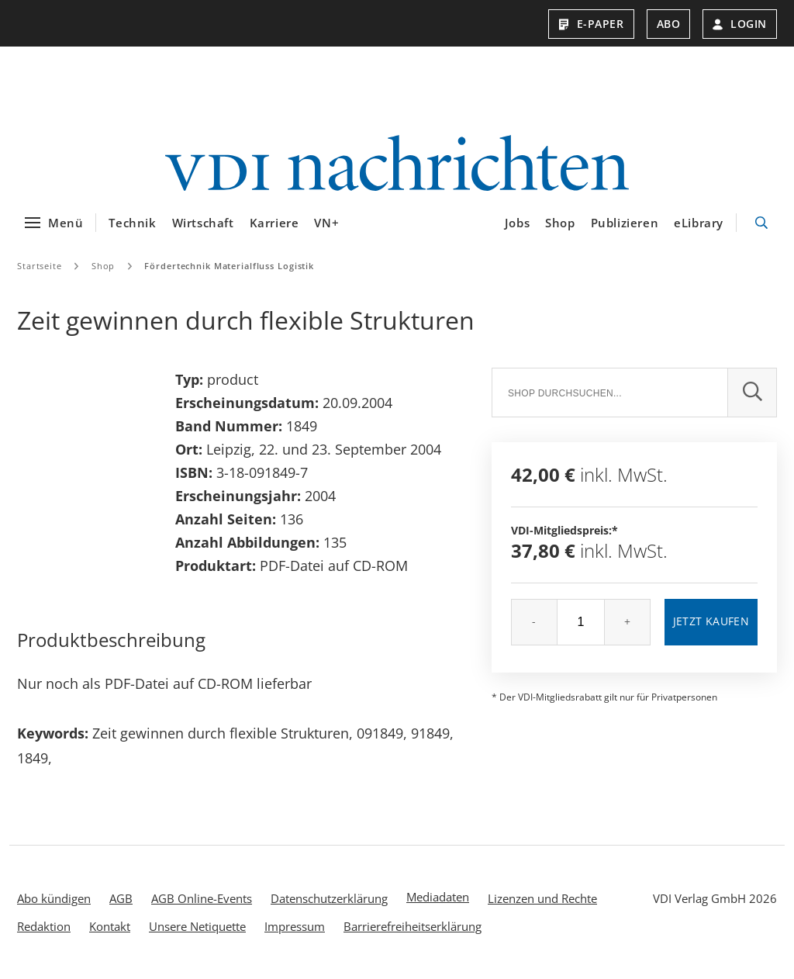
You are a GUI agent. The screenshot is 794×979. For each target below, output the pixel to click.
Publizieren (625, 222)
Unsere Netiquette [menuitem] (197, 926)
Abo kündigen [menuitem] (54, 898)
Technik (132, 222)
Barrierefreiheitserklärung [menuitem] (412, 926)
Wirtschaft (203, 222)
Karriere (274, 222)
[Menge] (581, 622)
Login (740, 23)
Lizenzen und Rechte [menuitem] (542, 898)
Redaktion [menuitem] (44, 926)
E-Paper (591, 23)
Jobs (517, 222)
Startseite (39, 266)
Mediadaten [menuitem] (437, 897)
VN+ (326, 222)
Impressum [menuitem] (294, 926)
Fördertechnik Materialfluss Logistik (229, 266)
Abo (669, 23)
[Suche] (609, 392)
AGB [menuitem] (121, 898)
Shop (560, 222)
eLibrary (698, 222)
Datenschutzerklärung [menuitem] (329, 898)
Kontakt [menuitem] (109, 926)
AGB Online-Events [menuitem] (201, 898)
